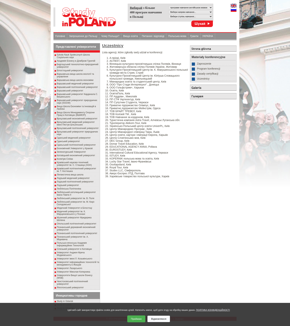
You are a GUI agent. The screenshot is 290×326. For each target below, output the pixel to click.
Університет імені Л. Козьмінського (74, 258)
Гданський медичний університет (74, 138)
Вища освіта (130, 36)
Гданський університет (68, 141)
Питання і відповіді (153, 36)
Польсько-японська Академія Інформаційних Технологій (72, 244)
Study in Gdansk (65, 301)
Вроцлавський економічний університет (77, 118)
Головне (60, 36)
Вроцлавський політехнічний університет (78, 128)
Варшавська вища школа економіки (75, 80)
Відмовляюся (158, 318)
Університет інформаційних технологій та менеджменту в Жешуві (78, 263)
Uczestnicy (112, 45)
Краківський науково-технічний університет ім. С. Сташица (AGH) (74, 163)
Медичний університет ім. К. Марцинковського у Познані (71, 212)
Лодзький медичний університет (73, 178)
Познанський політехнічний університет (77, 233)
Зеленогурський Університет (71, 152)
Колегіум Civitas (65, 159)
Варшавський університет (70, 90)
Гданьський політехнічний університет (76, 145)
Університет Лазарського (69, 268)
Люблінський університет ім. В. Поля (75, 198)
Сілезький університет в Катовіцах (74, 249)
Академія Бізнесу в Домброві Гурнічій (76, 61)
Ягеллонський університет (70, 287)
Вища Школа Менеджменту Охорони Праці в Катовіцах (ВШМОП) (76, 113)
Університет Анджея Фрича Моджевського (71, 253)
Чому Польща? (110, 36)
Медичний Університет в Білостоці (74, 208)
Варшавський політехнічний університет (77, 87)
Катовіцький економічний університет (76, 155)
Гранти (194, 36)
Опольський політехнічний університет (76, 223)
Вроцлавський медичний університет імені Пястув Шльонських (76, 123)
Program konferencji (208, 68)
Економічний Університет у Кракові (75, 148)
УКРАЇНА (207, 36)
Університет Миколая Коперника (73, 271)
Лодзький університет (68, 185)
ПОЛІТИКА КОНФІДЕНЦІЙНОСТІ (213, 310)
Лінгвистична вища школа (70, 174)
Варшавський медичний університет (75, 83)
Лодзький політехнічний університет (75, 181)
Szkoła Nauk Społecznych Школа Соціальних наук (73, 56)
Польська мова (177, 36)
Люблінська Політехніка (69, 188)
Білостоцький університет (70, 70)
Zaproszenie (204, 63)
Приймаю (136, 318)
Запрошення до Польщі (83, 36)
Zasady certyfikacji (207, 73)
